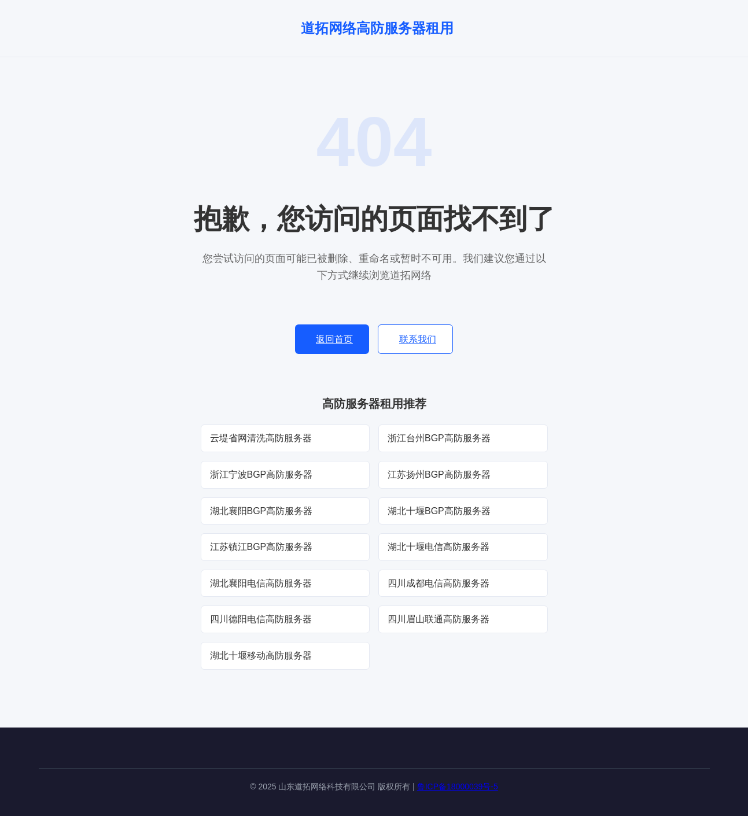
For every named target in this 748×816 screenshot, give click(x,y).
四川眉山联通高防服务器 (438, 619)
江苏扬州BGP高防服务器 (439, 474)
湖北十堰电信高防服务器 (438, 547)
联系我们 (417, 339)
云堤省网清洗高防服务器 (261, 438)
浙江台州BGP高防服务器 (439, 438)
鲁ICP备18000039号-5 (457, 786)
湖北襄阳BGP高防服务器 (261, 511)
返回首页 (334, 339)
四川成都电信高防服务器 (438, 583)
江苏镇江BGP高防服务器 (261, 547)
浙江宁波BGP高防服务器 (261, 474)
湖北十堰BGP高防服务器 (439, 511)
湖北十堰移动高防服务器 (261, 655)
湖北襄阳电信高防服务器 (261, 583)
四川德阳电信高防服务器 (261, 619)
